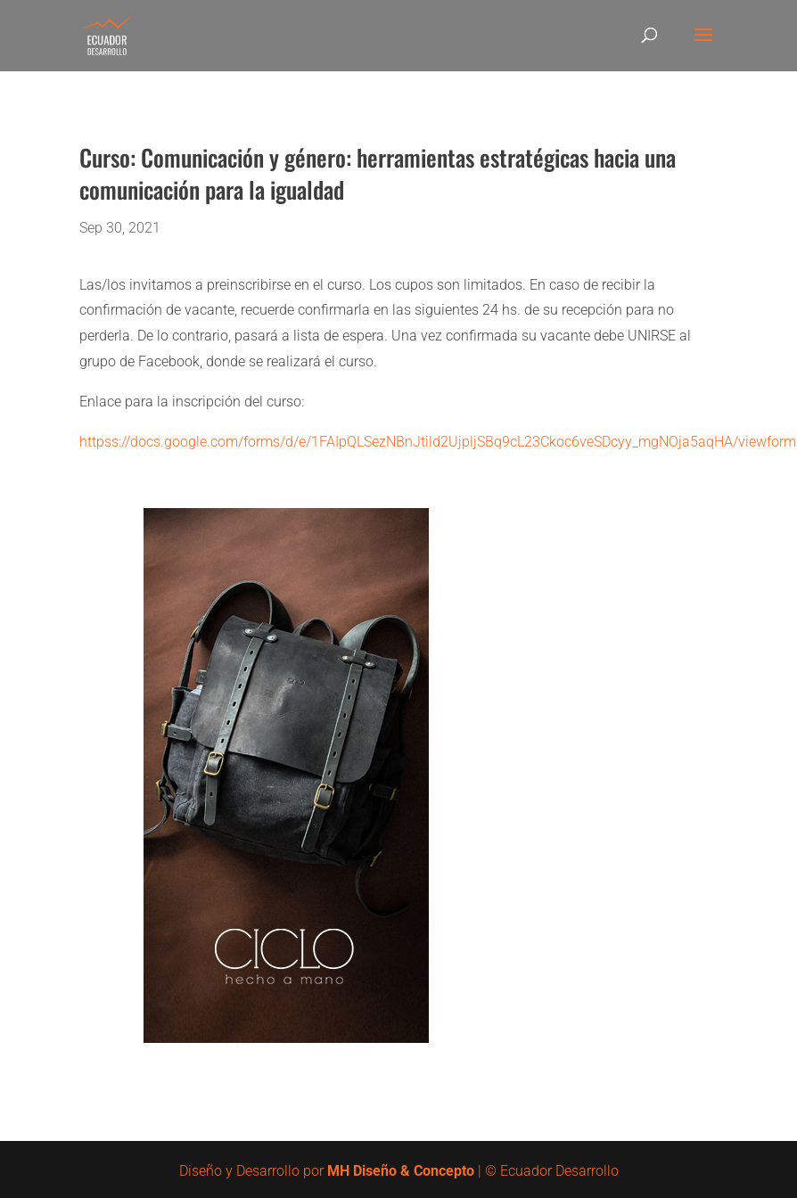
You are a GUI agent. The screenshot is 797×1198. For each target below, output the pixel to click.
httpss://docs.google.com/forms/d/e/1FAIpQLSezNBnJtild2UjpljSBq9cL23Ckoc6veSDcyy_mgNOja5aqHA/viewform (437, 441)
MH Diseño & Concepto (402, 1170)
